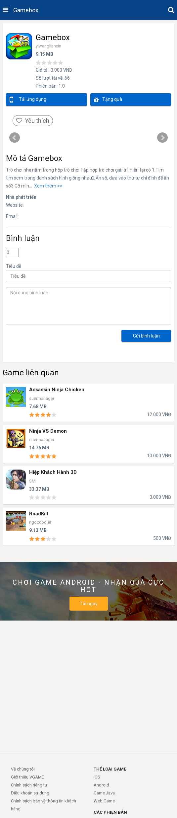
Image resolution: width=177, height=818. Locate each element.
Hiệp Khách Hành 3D (53, 472)
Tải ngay (89, 603)
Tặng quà (108, 100)
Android (101, 784)
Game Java (104, 792)
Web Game (104, 800)
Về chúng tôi (23, 769)
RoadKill (38, 514)
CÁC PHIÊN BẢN (110, 812)
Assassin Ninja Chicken (56, 390)
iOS (97, 777)
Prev (14, 137)
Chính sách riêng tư (29, 784)
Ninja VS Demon (48, 431)
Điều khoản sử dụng (30, 792)
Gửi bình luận (146, 335)
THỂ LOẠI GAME (110, 769)
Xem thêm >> (47, 185)
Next (162, 137)
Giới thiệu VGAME (27, 777)
